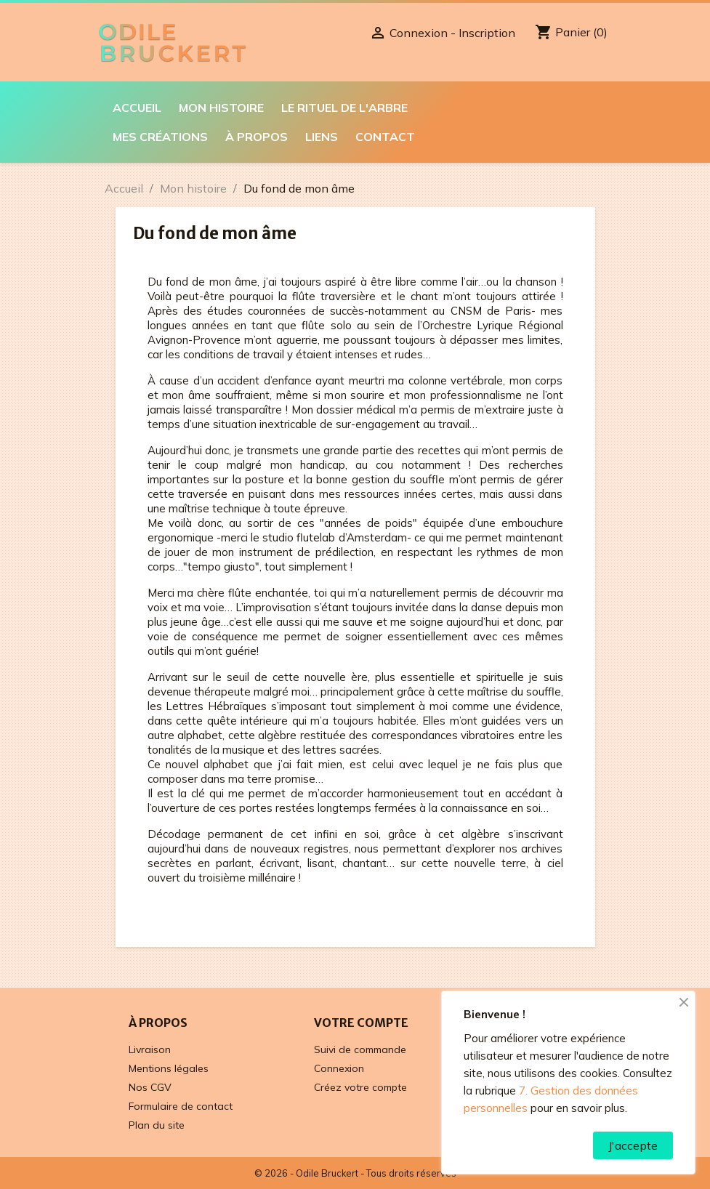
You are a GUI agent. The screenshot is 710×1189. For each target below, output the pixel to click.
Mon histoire (221, 107)
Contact (385, 136)
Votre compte (361, 1022)
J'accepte (633, 1145)
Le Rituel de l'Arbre (344, 107)
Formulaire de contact (181, 1106)
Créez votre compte (360, 1087)
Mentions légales (169, 1068)
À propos (256, 136)
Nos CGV (150, 1087)
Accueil (137, 107)
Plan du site (157, 1125)
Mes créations (160, 136)
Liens (321, 136)
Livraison (150, 1049)
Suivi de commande (360, 1049)
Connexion (339, 1068)
